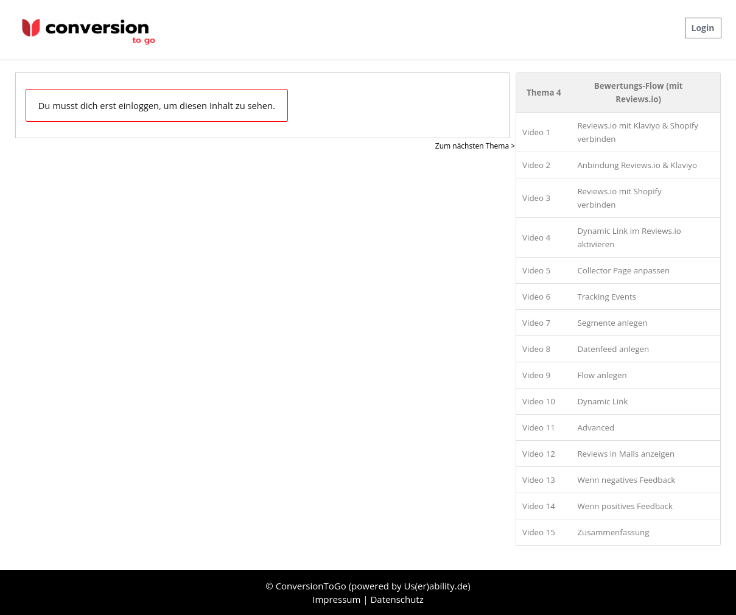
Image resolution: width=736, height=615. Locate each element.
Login (703, 27)
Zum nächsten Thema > (475, 146)
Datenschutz (396, 599)
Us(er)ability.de (436, 586)
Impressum (337, 599)
